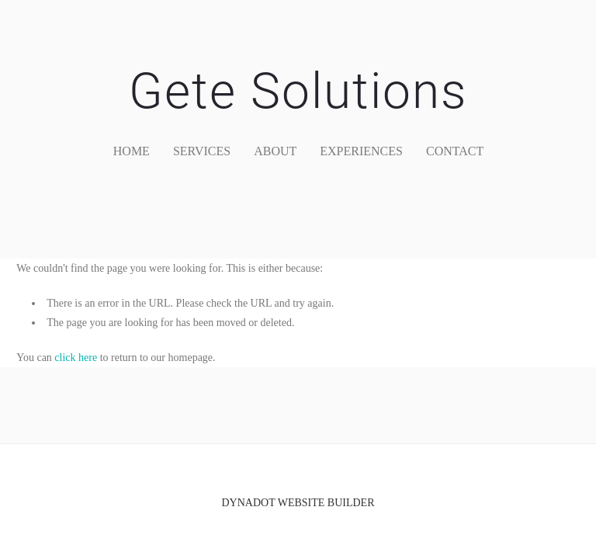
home (131, 151)
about (275, 151)
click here (75, 357)
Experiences (361, 151)
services (201, 151)
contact (454, 151)
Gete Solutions (298, 91)
